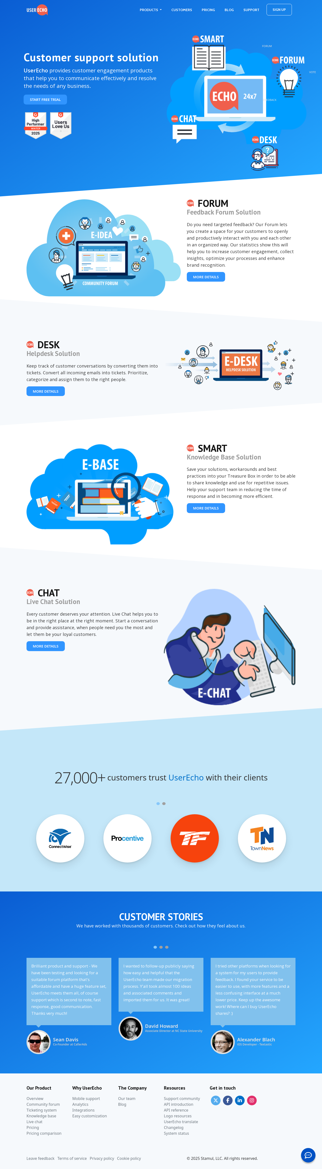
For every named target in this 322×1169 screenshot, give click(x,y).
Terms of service (72, 1158)
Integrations (83, 1110)
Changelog (173, 1127)
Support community (182, 1098)
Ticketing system (42, 1110)
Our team (126, 1098)
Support (251, 10)
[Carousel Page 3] (166, 947)
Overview (35, 1098)
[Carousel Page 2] (164, 803)
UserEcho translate (181, 1121)
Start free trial (45, 99)
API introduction (178, 1104)
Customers (181, 10)
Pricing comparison (44, 1133)
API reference (176, 1110)
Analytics (80, 1104)
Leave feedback (40, 1158)
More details (206, 276)
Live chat (34, 1121)
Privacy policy (102, 1158)
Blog (229, 10)
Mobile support (86, 1098)
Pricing (208, 10)
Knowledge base (41, 1116)
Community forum (43, 1104)
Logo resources (178, 1116)
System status (176, 1133)
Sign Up (279, 9)
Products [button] (149, 10)
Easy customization (89, 1116)
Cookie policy (129, 1158)
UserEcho (186, 777)
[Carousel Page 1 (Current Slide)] (158, 803)
